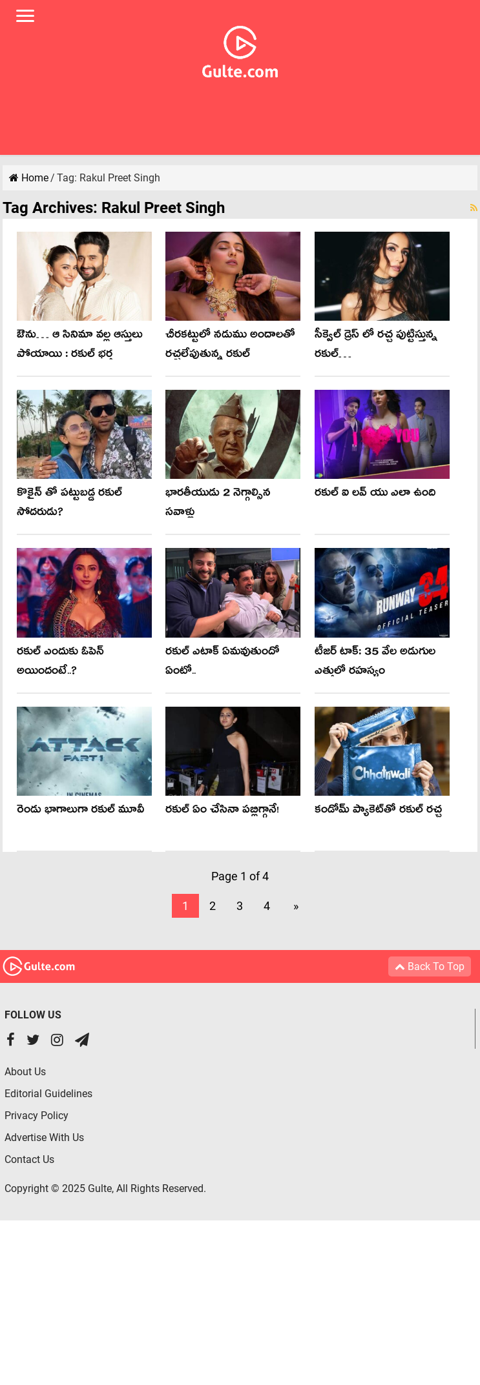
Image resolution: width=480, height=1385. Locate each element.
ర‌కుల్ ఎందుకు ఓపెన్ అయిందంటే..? (60, 663)
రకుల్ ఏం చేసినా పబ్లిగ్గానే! (222, 811)
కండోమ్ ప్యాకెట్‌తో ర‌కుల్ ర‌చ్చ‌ (378, 811)
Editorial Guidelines (48, 1093)
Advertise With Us (44, 1137)
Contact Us (29, 1159)
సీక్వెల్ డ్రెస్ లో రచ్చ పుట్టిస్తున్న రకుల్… (376, 346)
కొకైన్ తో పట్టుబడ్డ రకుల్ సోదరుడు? (69, 504)
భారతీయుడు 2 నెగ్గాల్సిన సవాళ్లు (218, 504)
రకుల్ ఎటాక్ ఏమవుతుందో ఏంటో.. (222, 663)
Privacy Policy (36, 1115)
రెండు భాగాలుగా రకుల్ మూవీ (80, 811)
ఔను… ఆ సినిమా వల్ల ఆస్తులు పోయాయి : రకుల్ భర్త (80, 346)
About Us (25, 1072)
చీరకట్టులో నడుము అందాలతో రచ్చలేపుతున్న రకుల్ (230, 346)
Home (28, 178)
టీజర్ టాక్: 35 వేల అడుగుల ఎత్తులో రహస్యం (375, 663)
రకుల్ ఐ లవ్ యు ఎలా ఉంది (375, 494)
